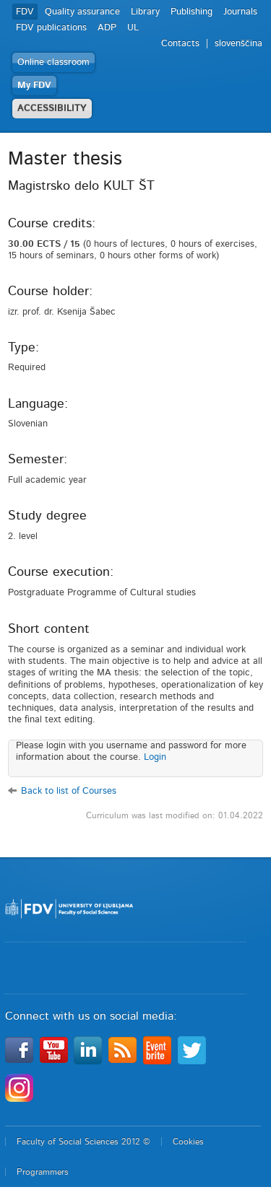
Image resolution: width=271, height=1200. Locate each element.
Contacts (180, 43)
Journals (240, 12)
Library (145, 12)
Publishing (191, 12)
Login (155, 757)
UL (133, 27)
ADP (107, 27)
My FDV (34, 85)
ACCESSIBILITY (52, 108)
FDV (25, 12)
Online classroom (53, 62)
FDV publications (51, 27)
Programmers (43, 1172)
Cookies (188, 1141)
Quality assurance (82, 12)
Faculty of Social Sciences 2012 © (83, 1141)
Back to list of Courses (68, 791)
